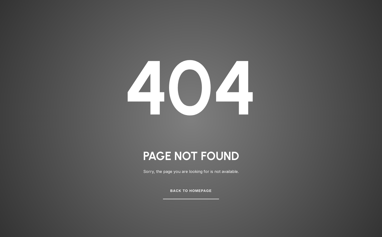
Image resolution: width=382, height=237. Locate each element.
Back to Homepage (191, 191)
